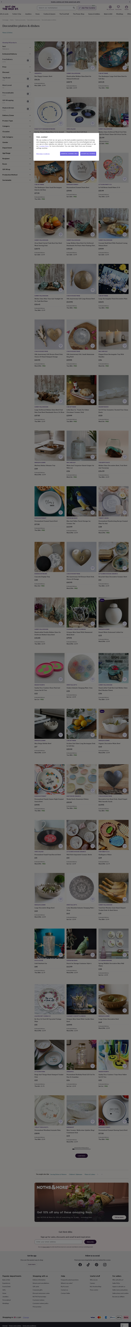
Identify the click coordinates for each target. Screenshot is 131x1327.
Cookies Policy (44, 146)
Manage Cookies (43, 154)
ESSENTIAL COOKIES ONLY (69, 153)
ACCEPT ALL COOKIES (88, 153)
